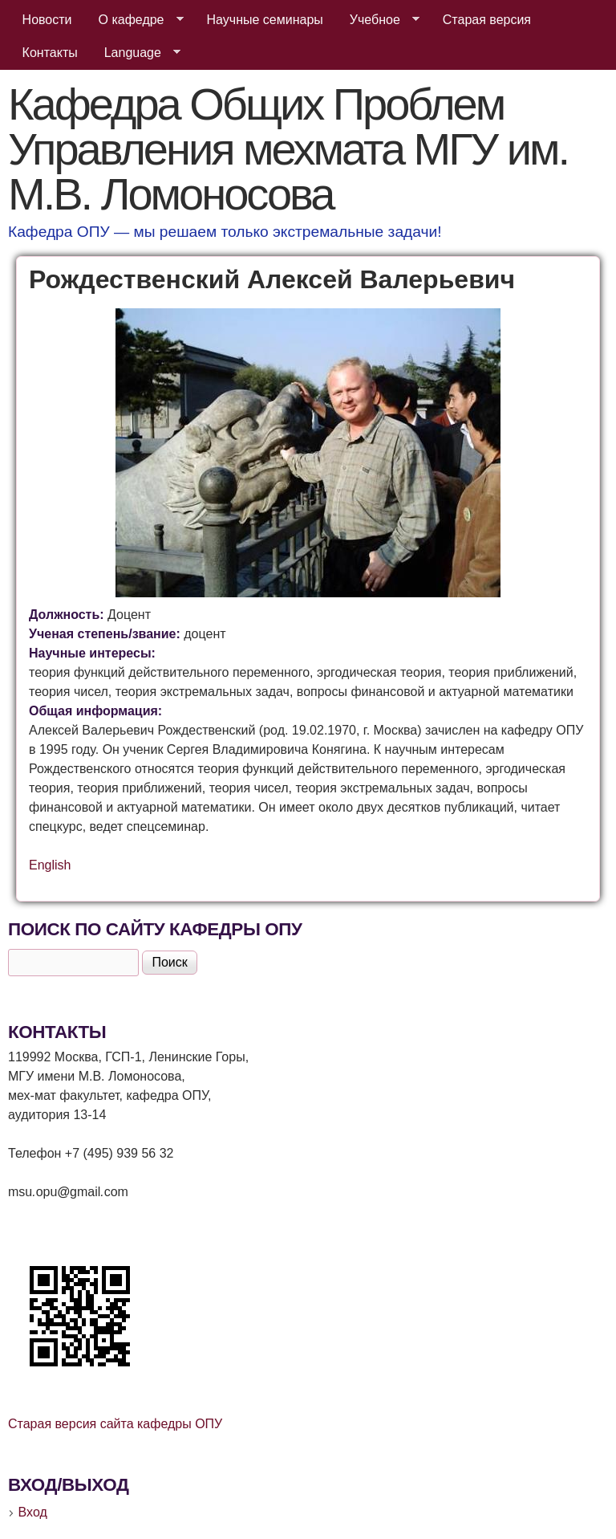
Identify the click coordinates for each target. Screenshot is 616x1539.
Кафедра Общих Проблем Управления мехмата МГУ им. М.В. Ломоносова (288, 149)
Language (135, 53)
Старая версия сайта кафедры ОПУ (115, 1424)
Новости (47, 19)
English (50, 865)
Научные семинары (265, 19)
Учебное (378, 20)
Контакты (50, 52)
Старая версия (487, 19)
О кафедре (135, 20)
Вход (32, 1512)
